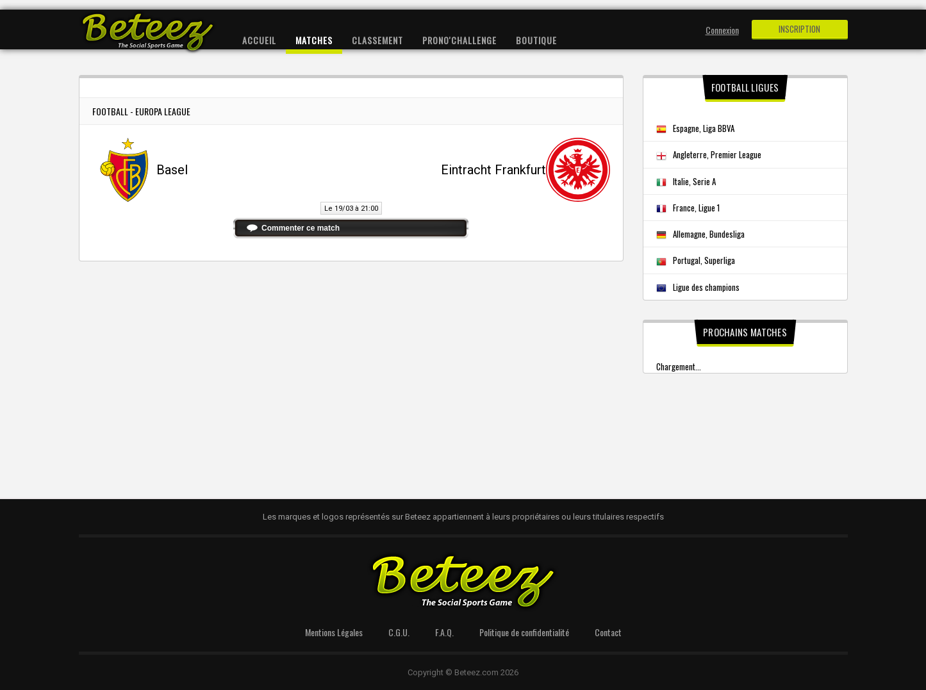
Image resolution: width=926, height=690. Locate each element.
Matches (314, 40)
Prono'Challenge (459, 40)
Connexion (722, 30)
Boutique (536, 40)
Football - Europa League (141, 111)
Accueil (259, 40)
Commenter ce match (300, 228)
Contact (608, 632)
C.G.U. (398, 632)
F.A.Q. (444, 632)
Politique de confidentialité (524, 632)
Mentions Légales (334, 632)
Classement (377, 40)
